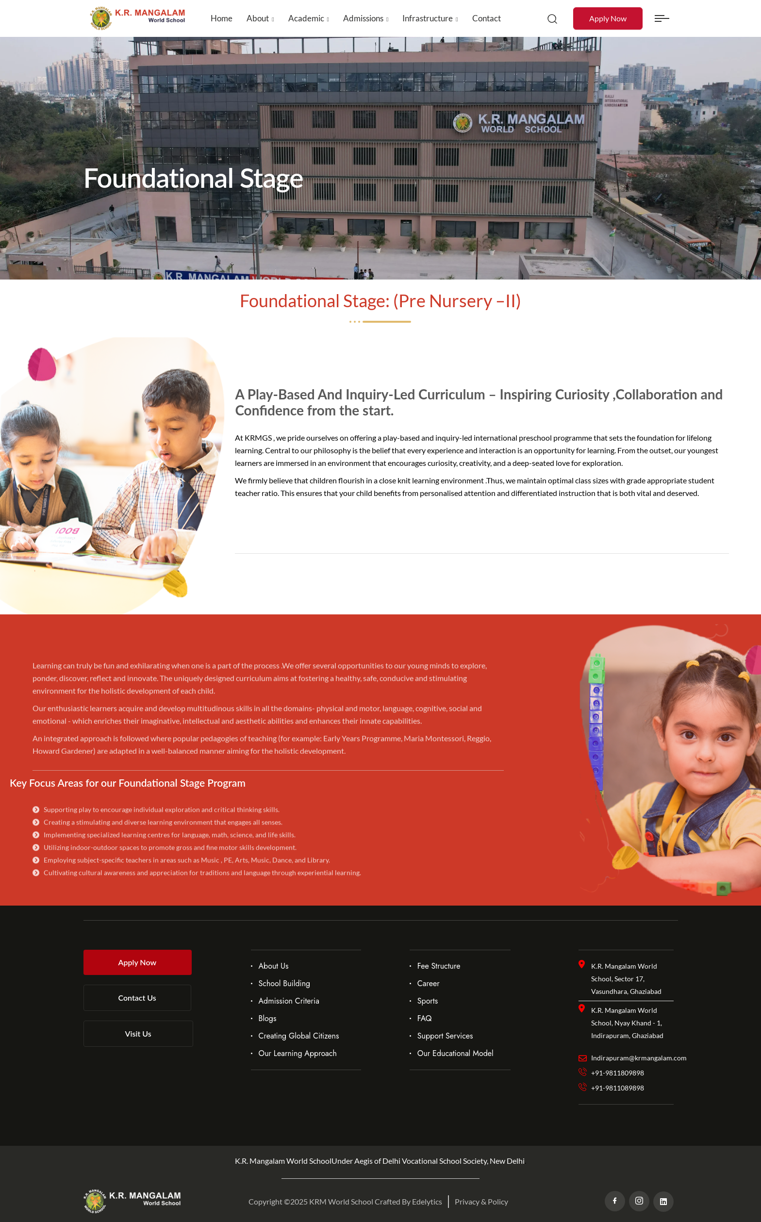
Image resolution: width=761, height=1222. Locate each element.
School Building (285, 983)
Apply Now (608, 18)
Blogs (268, 1018)
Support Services (445, 1035)
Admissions (363, 18)
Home (221, 18)
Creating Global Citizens (299, 1035)
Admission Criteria (289, 1001)
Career (428, 983)
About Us (274, 966)
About (258, 18)
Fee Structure (439, 966)
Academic (306, 18)
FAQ (424, 1018)
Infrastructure (427, 18)
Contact (486, 18)
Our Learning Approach (298, 1053)
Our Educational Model (455, 1053)
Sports (427, 1001)
